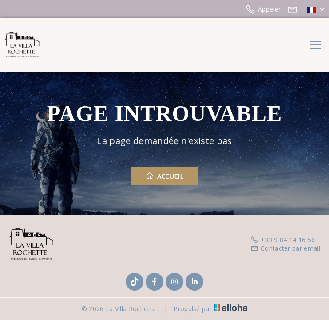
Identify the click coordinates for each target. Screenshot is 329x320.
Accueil (164, 176)
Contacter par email (285, 248)
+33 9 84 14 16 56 (282, 240)
